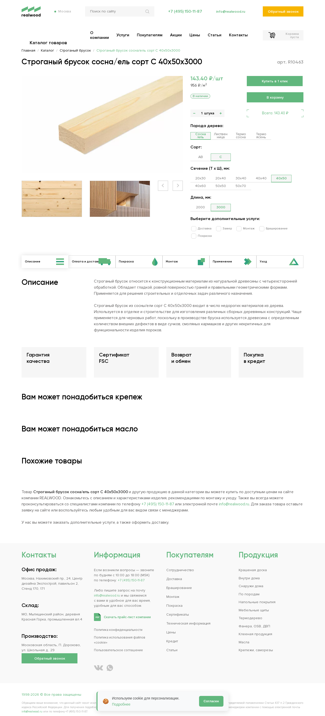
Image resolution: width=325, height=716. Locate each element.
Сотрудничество (180, 565)
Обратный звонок (283, 15)
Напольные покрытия (257, 597)
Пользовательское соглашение (121, 645)
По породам (249, 588)
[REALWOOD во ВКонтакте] (98, 662)
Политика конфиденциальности (121, 624)
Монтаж (241, 228)
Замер (222, 228)
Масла (244, 636)
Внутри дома (249, 572)
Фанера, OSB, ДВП (254, 620)
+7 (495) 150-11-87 (183, 15)
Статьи (171, 645)
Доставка (202, 228)
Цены (171, 627)
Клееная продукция (255, 629)
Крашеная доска (253, 565)
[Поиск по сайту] (118, 15)
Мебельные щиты (254, 604)
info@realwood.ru (229, 15)
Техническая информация (188, 618)
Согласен (211, 701)
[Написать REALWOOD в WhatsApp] (110, 662)
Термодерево (250, 613)
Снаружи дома (251, 581)
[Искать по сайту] (146, 15)
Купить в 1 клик (275, 81)
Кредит (172, 636)
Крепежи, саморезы (256, 645)
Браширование (267, 228)
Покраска (293, 228)
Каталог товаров (49, 33)
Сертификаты (177, 609)
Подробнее (121, 704)
